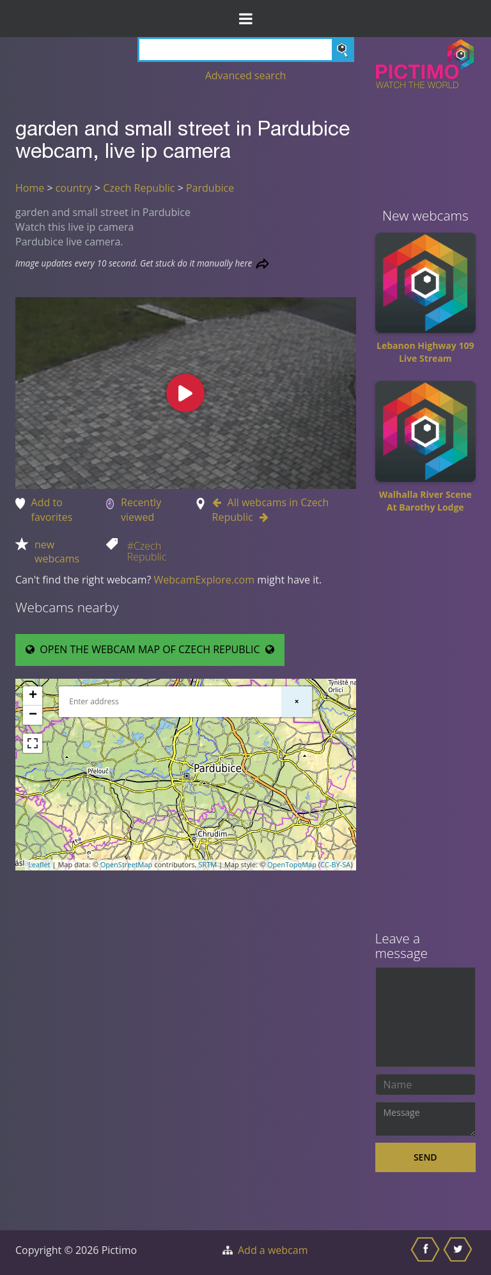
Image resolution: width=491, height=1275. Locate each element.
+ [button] (33, 696)
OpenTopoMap (291, 864)
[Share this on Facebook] (426, 1252)
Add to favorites (52, 509)
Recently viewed (141, 509)
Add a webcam (273, 1250)
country (74, 188)
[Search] (245, 49)
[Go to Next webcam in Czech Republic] (261, 517)
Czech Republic (139, 188)
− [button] (33, 715)
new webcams (57, 551)
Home (29, 188)
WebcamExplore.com (204, 580)
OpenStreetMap (126, 864)
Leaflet (39, 864)
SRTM (207, 864)
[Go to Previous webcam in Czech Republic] (220, 502)
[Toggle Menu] (245, 18)
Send (425, 1157)
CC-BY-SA (335, 864)
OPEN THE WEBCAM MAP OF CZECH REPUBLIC (150, 649)
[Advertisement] (425, 726)
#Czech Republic (147, 551)
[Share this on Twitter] (459, 1252)
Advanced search (245, 75)
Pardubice (210, 188)
